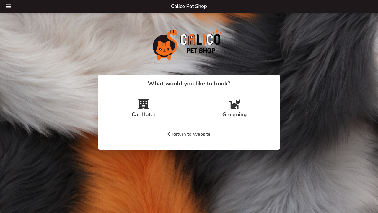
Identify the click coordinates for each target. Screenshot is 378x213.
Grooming (234, 108)
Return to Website (188, 134)
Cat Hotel (143, 108)
